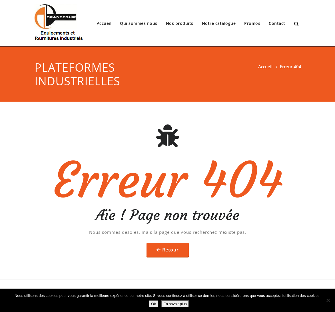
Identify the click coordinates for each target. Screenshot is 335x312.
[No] (328, 300)
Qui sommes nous (138, 23)
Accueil (104, 23)
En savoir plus (175, 304)
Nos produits (179, 23)
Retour (170, 250)
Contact (277, 23)
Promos (252, 23)
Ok (153, 304)
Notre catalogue (219, 23)
